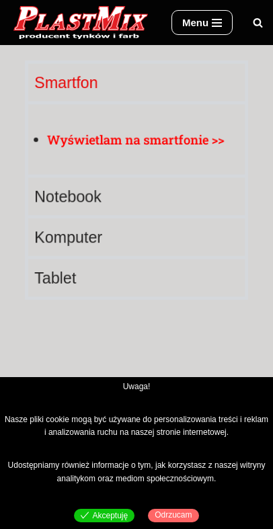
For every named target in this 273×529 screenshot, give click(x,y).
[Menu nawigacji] (202, 22)
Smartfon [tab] (68, 85)
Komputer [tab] (70, 235)
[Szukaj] (258, 22)
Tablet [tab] (57, 275)
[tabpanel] (136, 139)
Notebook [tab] (69, 196)
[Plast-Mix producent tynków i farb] (80, 22)
